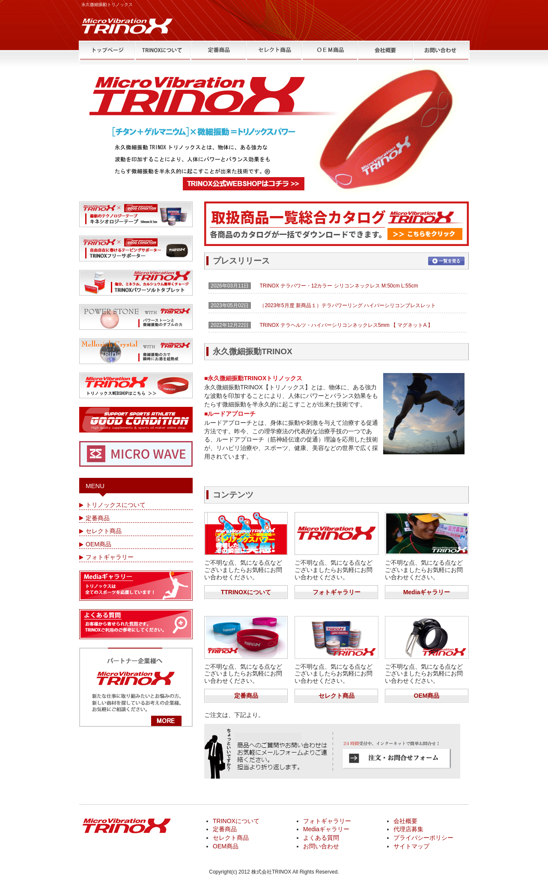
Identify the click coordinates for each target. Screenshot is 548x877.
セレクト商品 (336, 695)
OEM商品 (427, 695)
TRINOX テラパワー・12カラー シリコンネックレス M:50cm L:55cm (338, 286)
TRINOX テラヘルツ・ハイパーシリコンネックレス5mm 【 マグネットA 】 (346, 325)
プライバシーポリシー (423, 837)
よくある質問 (321, 837)
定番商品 (246, 695)
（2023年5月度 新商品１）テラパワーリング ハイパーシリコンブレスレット (347, 305)
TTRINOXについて (246, 592)
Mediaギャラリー (426, 592)
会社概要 (405, 821)
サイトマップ (411, 846)
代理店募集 (408, 829)
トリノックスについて (116, 504)
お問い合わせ (321, 846)
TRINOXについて (236, 821)
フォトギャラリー (336, 592)
